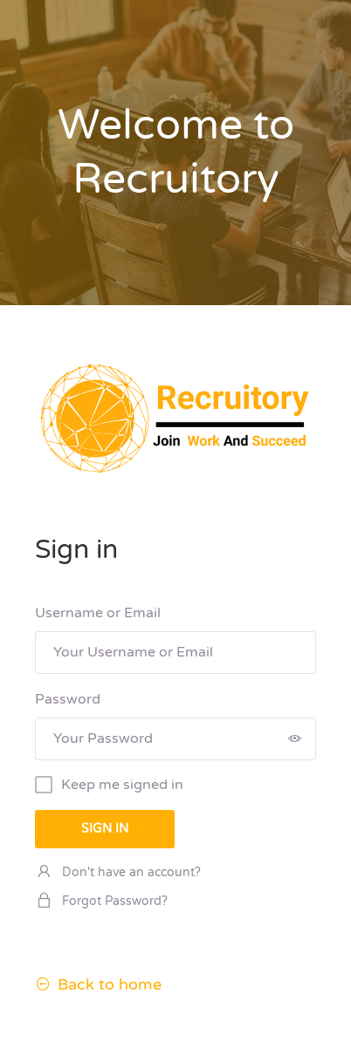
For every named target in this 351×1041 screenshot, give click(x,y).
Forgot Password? (101, 901)
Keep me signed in (122, 784)
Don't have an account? (118, 872)
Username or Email (98, 613)
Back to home (98, 985)
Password (67, 699)
